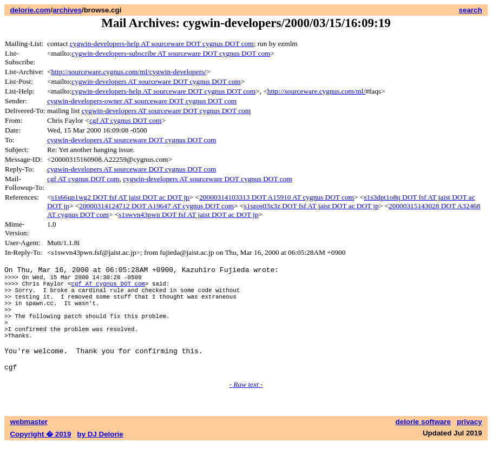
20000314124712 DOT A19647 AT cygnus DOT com (156, 206)
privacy (469, 446)
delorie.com (30, 10)
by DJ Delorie (100, 458)
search (470, 10)
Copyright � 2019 (40, 458)
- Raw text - (246, 409)
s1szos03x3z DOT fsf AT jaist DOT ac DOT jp (311, 206)
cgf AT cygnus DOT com (125, 120)
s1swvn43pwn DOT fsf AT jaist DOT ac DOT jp (188, 214)
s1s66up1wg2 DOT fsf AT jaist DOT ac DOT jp (120, 197)
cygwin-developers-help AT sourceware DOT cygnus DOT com (162, 43)
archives (67, 10)
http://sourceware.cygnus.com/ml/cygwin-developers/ (128, 72)
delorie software (423, 446)
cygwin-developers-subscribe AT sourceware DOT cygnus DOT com (170, 53)
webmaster (29, 446)
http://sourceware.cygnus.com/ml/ (316, 91)
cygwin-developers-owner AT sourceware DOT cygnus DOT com (142, 101)
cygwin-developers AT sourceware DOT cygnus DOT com (155, 81)
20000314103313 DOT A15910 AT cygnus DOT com (276, 197)
